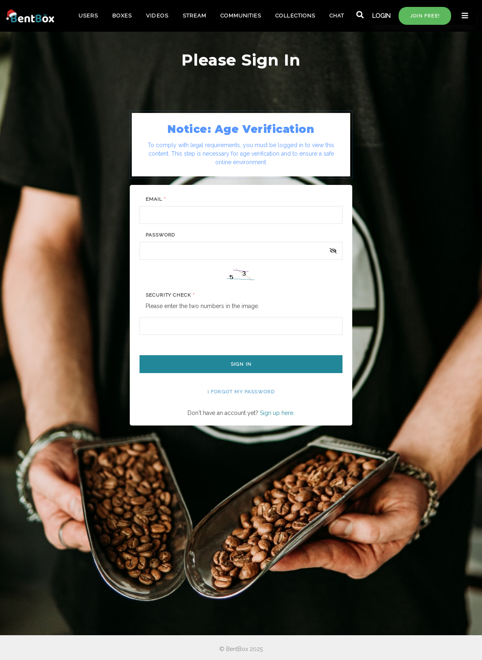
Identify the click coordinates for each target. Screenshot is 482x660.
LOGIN (381, 16)
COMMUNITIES (240, 16)
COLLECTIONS (295, 16)
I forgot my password (241, 392)
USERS (88, 16)
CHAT (336, 16)
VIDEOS (157, 16)
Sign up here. (277, 413)
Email (156, 199)
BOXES (122, 16)
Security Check (170, 295)
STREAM (194, 16)
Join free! (425, 16)
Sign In (241, 364)
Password (160, 235)
